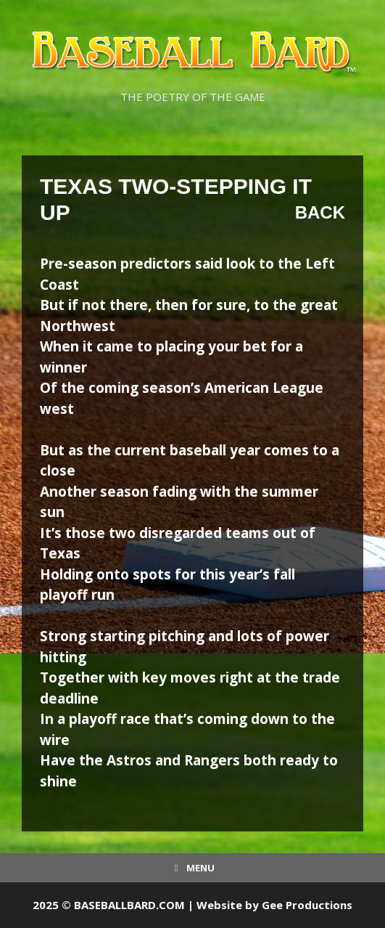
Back (320, 212)
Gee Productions (307, 905)
